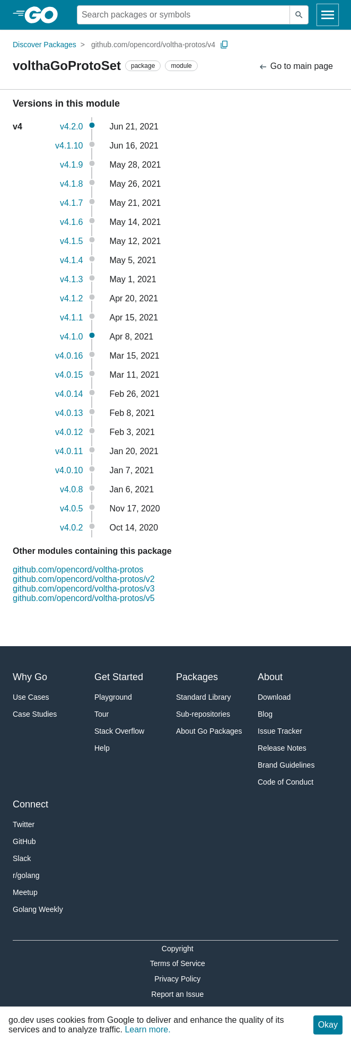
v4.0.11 (69, 451)
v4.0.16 (69, 355)
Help (102, 748)
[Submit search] (299, 14)
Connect (30, 804)
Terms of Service (177, 963)
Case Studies (35, 714)
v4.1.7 (71, 202)
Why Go (30, 677)
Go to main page (295, 67)
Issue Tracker (280, 731)
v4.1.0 (71, 336)
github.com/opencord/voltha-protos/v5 (84, 598)
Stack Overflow (119, 731)
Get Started (118, 677)
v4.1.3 (71, 279)
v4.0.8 (71, 489)
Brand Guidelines (286, 765)
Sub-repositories (203, 714)
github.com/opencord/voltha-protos (78, 569)
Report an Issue (177, 994)
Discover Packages (44, 44)
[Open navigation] (327, 14)
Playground (113, 697)
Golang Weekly (38, 909)
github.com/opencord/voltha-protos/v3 (84, 588)
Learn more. (147, 1029)
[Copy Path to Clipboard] (224, 44)
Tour (101, 714)
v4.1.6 (71, 222)
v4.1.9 (71, 164)
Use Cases (31, 697)
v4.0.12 (69, 432)
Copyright (178, 948)
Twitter (23, 824)
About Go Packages (209, 731)
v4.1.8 (71, 183)
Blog (265, 714)
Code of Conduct (285, 782)
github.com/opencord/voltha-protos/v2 (84, 579)
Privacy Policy (177, 979)
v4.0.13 (69, 413)
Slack (22, 858)
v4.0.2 (71, 527)
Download (274, 697)
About (270, 677)
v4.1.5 (71, 241)
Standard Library (203, 697)
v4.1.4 (71, 260)
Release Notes (282, 748)
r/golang (26, 875)
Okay (328, 1024)
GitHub (24, 841)
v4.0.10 (69, 470)
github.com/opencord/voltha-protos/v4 (153, 44)
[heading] (45, 14)
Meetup (25, 892)
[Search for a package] (183, 14)
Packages (197, 677)
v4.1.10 (69, 145)
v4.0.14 (69, 393)
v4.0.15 (69, 374)
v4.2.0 (71, 126)
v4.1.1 (71, 317)
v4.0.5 (71, 508)
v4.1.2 (71, 298)
